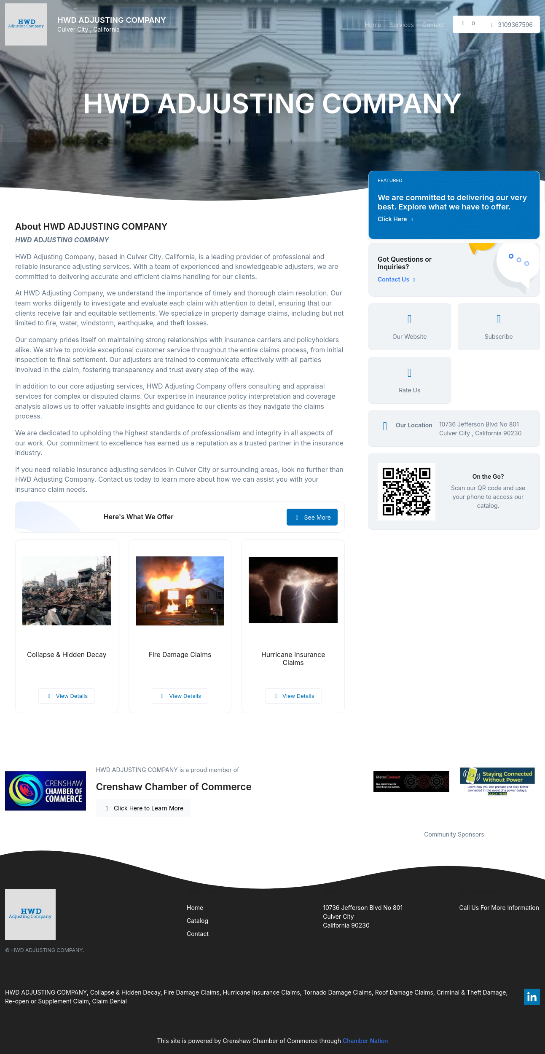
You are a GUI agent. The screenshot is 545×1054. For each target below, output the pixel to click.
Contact (433, 24)
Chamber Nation (365, 1040)
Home (373, 24)
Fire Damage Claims (180, 655)
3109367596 (511, 24)
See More (312, 517)
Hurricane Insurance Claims (293, 659)
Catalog (197, 920)
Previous (362, 782)
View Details (67, 695)
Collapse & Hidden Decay (66, 655)
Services (401, 24)
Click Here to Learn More (143, 808)
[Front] (28, 24)
